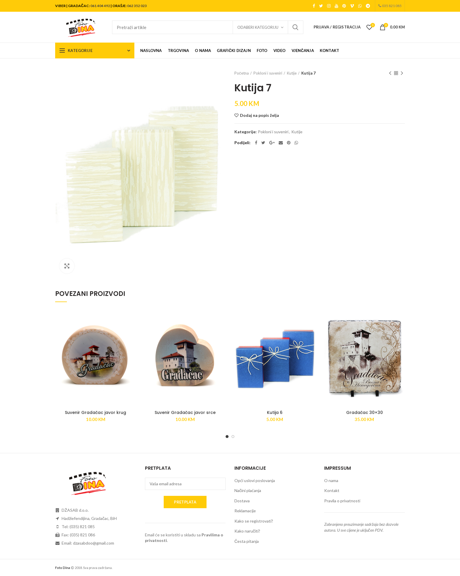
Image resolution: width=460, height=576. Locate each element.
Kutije (292, 73)
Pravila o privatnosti (342, 500)
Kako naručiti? (247, 530)
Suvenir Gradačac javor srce (185, 412)
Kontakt (331, 490)
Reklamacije (245, 510)
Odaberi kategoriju (257, 27)
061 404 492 (100, 6)
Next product (402, 73)
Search (295, 27)
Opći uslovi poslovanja (254, 480)
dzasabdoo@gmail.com (93, 542)
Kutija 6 (275, 412)
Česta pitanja (246, 541)
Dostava (242, 500)
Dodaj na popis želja (259, 115)
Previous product (390, 73)
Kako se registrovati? (253, 520)
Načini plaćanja (247, 490)
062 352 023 (137, 6)
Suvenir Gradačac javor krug (95, 412)
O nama (331, 480)
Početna (241, 73)
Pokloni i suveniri (267, 73)
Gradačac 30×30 (364, 412)
